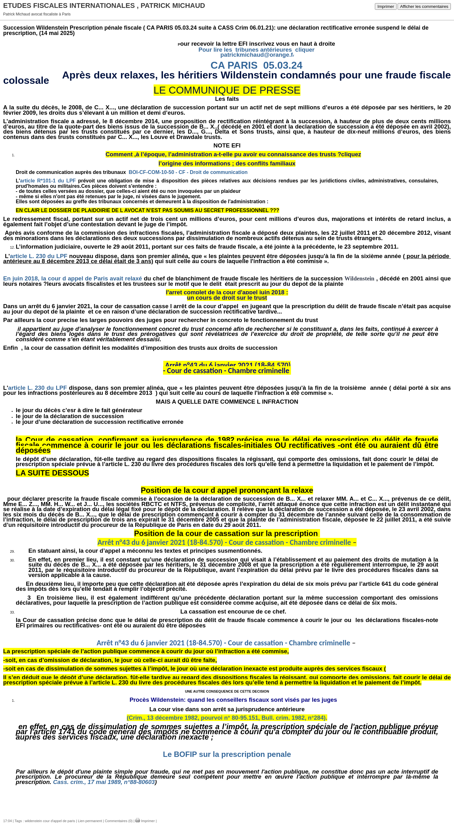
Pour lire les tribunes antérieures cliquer (256, 49)
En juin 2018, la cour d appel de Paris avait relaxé (72, 278)
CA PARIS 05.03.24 (257, 65)
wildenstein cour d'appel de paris (50, 821)
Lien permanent (90, 821)
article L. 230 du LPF (38, 256)
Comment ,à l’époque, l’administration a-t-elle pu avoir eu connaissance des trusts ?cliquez (233, 154)
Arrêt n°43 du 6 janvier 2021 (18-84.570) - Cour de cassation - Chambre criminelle (224, 542)
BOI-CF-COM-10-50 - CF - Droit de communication (189, 172)
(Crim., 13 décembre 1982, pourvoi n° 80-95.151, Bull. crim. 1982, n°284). (227, 717)
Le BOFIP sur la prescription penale (227, 754)
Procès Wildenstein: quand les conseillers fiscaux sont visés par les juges (233, 699)
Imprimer (385, 6)
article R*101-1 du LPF (48, 180)
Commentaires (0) (118, 821)
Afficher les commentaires (424, 6)
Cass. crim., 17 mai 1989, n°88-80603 (104, 782)
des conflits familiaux (265, 163)
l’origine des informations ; (197, 163)
